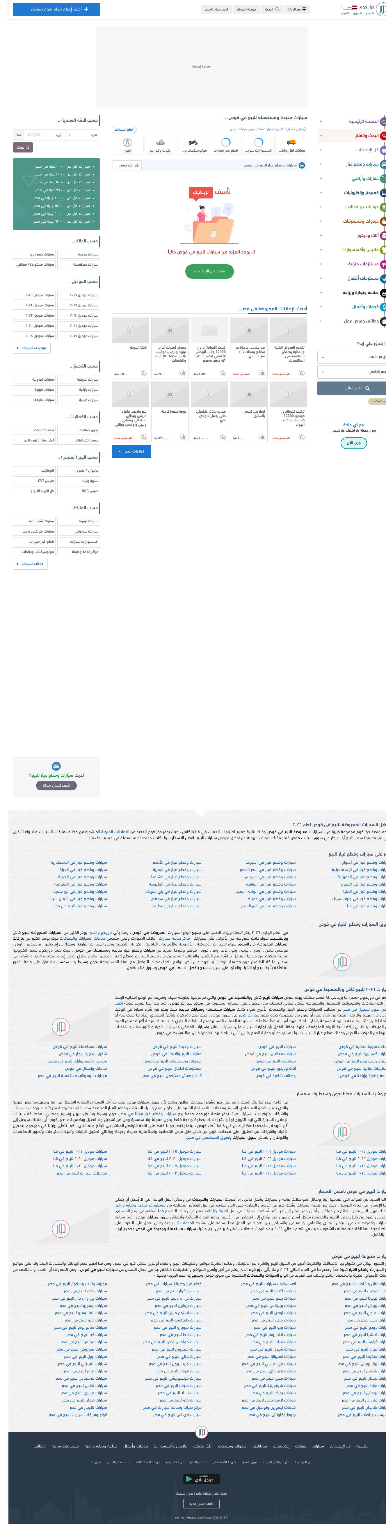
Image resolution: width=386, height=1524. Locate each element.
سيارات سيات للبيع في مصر (170, 1386)
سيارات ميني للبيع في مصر (265, 1378)
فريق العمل (240, 1462)
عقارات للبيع (240, 1015)
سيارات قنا (257, 129)
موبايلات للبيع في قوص (267, 1061)
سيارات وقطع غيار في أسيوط (262, 863)
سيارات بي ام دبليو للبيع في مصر (166, 1298)
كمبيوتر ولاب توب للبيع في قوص (354, 1061)
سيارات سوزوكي (78, 531)
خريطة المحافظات (140, 1462)
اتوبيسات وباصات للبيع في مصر (356, 1415)
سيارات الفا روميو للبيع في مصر (72, 1313)
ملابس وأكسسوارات (357, 250)
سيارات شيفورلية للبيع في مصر (261, 1386)
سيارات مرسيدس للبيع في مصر (73, 1378)
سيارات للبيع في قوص (268, 1047)
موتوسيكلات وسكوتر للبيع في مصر (69, 1284)
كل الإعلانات (364, 150)
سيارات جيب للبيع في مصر (360, 1320)
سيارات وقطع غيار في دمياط (263, 899)
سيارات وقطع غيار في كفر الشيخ (260, 906)
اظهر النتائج (350, 388)
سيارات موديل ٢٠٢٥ (76, 305)
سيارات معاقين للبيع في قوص (261, 1054)
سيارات (310, 1446)
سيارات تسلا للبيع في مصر (171, 1393)
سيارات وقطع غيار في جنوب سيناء (353, 899)
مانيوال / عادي (79, 471)
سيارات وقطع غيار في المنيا (358, 892)
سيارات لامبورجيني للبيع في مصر (260, 1400)
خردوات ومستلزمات (358, 221)
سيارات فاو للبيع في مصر (172, 1400)
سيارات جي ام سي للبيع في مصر (260, 1364)
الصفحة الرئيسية (361, 122)
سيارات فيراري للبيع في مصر (75, 1393)
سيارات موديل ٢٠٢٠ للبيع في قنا (72, 1159)
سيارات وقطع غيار (359, 164)
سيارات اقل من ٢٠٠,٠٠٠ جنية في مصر (53, 214)
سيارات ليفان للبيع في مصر (76, 1400)
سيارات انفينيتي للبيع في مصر (74, 1364)
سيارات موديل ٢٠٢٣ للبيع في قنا (355, 1159)
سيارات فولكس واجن (30, 531)
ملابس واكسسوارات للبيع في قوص (69, 1061)
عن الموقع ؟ (295, 1462)
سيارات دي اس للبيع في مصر (169, 1415)
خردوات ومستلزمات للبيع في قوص (164, 1061)
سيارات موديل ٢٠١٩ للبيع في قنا (355, 1166)
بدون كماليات (80, 430)
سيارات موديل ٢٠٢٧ (76, 295)
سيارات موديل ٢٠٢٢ (31, 315)
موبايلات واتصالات (359, 207)
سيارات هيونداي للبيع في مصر (262, 1371)
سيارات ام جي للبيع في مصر (358, 1313)
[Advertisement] (193, 67)
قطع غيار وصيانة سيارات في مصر (165, 1284)
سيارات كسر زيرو (33, 254)
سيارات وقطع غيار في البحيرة (169, 870)
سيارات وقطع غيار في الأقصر (168, 863)
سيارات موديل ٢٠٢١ (76, 326)
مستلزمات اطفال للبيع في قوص (166, 1069)
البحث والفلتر (364, 136)
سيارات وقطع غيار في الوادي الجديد (257, 892)
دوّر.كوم (293, 129)
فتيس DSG (81, 491)
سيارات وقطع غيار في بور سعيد (72, 892)
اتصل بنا (88, 1462)
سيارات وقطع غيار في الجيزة (75, 870)
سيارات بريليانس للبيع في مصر (262, 1306)
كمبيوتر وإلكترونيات (358, 193)
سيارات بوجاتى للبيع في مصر (358, 1393)
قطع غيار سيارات (33, 542)
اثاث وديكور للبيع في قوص (264, 1069)
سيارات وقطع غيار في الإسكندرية (70, 863)
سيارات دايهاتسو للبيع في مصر (168, 1320)
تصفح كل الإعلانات (201, 271)
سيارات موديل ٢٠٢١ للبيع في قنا (166, 1159)
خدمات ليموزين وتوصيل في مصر (260, 1408)
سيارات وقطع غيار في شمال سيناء (69, 899)
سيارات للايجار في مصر (80, 1408)
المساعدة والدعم (208, 9)
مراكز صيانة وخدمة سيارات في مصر (164, 1408)
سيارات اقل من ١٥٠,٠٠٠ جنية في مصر (53, 206)
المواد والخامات (207, 1211)
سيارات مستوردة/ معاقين (26, 265)
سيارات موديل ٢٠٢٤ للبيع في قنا (72, 1151)
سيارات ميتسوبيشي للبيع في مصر (165, 1378)
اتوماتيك (39, 471)
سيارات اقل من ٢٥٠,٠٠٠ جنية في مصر (53, 221)
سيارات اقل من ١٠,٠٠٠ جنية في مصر (54, 166)
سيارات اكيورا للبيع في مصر (265, 1291)
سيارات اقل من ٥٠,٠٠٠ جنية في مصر (54, 182)
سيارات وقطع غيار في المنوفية (72, 884)
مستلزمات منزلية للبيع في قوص (355, 1069)
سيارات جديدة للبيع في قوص (168, 1047)
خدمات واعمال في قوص (78, 1069)
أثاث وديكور (365, 236)
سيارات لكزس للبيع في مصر (76, 1386)
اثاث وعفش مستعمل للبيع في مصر (163, 1076)
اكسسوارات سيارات (76, 542)
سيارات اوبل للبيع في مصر (77, 1357)
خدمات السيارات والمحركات (74, 938)
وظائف (31, 1446)
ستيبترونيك (82, 481)
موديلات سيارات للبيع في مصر (73, 1173)
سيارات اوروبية (34, 380)
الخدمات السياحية (170, 1223)
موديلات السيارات (23, 348)
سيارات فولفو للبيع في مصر (75, 1342)
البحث (265, 9)
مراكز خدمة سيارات (166, 938)
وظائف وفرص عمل (358, 321)
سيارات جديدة (80, 254)
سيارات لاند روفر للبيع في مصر (262, 1335)
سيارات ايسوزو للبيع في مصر (75, 1306)
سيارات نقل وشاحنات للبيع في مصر (352, 1284)
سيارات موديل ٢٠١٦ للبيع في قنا (72, 1166)
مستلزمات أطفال (360, 278)
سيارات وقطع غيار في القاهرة (262, 884)
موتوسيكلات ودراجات (29, 552)
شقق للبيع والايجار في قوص (74, 1054)
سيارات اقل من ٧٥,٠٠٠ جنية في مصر (54, 190)
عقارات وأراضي (362, 179)
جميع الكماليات (78, 440)
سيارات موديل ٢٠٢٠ (31, 326)
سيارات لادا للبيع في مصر (172, 1335)
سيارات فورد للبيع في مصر (360, 1349)
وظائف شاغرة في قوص (267, 1076)
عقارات (292, 1446)
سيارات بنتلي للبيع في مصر (171, 1357)
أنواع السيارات (115, 130)
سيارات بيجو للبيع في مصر (265, 1298)
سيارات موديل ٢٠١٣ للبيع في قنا (166, 1173)
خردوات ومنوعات (224, 1446)
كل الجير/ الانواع (33, 491)
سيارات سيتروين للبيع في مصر (168, 1349)
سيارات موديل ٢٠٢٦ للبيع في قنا (260, 1151)
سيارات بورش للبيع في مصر (359, 1306)
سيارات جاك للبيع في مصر (77, 1291)
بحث (15, 148)
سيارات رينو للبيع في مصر (266, 1328)
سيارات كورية (35, 390)
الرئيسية (354, 1446)
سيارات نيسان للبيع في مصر (359, 1378)
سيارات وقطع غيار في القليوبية (166, 884)
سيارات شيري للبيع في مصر (264, 1349)
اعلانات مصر (122, 451)
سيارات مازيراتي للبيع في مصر (357, 1400)
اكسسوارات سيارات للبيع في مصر (260, 1284)
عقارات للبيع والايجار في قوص (168, 1054)
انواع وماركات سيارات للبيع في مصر (69, 1415)
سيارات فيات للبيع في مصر (265, 1342)
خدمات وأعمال (362, 307)
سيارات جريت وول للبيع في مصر (166, 1364)
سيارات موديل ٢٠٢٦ (31, 295)
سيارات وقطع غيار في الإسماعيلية (352, 870)
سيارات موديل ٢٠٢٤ (31, 305)
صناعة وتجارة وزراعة (357, 293)
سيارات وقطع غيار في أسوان (357, 863)
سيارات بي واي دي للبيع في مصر (71, 1298)
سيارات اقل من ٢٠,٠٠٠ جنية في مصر (54, 174)
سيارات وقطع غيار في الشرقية (167, 877)
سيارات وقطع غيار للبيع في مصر (72, 906)
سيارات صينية (80, 400)
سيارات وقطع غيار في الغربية (74, 877)
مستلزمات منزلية (360, 264)
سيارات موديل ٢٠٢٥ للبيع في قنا (166, 1151)
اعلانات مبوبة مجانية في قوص (356, 1047)
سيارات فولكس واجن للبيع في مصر (164, 1342)
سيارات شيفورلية (33, 521)
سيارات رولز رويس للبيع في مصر (355, 1364)
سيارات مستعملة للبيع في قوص (71, 1047)
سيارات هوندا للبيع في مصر (170, 1371)
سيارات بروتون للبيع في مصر (169, 1306)
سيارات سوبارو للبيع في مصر (169, 1328)
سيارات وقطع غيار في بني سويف (165, 892)
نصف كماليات (35, 430)
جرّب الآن (345, 443)
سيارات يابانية (80, 390)
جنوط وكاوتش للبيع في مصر (263, 1415)
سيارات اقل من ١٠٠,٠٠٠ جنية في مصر (53, 198)
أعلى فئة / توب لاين (30, 440)
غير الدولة (288, 9)
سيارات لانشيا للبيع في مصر (358, 1335)
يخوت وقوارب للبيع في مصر (358, 1291)
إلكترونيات (272, 1446)
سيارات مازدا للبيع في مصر (360, 1386)
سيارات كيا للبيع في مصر (78, 1335)
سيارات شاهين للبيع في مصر (358, 1371)
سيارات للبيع (276, 129)
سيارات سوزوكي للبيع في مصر (73, 1349)
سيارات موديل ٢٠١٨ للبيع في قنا (260, 1166)
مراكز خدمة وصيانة (76, 552)
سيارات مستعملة (77, 265)
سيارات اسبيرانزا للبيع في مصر (263, 1357)
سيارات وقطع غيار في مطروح (168, 906)
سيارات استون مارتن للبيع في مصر (165, 1313)
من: (86, 135)
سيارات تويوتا (80, 521)
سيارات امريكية (79, 380)
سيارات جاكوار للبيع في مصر (170, 1291)
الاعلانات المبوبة (106, 832)
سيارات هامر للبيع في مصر (77, 1371)
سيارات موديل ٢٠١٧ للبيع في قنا (166, 1166)
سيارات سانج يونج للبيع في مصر (72, 1328)
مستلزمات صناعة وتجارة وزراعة (131, 1205)
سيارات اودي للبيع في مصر (265, 1313)
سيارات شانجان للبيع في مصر (358, 1408)
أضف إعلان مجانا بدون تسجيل (48, 11)
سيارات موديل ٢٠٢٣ (76, 315)
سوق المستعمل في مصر (200, 1138)
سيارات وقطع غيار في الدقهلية (355, 877)
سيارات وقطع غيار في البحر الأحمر (259, 870)
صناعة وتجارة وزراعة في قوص (357, 1076)
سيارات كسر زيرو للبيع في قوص (355, 1054)
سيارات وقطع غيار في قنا (360, 906)
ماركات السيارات (22, 564)
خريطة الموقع (238, 9)
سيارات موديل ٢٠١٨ (31, 336)
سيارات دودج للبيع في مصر (359, 1328)
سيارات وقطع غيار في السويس (261, 877)
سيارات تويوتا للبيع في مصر (359, 1298)
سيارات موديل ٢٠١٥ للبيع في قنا (355, 1173)
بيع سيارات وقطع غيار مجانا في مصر (143, 1114)
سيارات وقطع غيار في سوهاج (168, 899)
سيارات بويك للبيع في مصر (265, 1393)
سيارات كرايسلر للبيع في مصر (358, 1342)
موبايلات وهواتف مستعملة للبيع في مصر (64, 1076)
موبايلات (251, 1446)
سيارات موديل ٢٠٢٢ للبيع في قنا (260, 1159)
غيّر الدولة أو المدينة (267, 1462)
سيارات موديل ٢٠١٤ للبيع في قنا (260, 1173)
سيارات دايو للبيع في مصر (77, 1320)
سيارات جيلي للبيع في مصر (265, 1320)
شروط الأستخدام (216, 1462)
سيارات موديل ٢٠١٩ (76, 336)
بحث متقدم (370, 401)
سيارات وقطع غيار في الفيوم (357, 884)
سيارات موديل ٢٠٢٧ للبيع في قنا (355, 1151)
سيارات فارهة (35, 400)
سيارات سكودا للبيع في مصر (358, 1357)
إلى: (50, 135)
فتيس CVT (37, 481)
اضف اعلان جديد (193, 1504)
